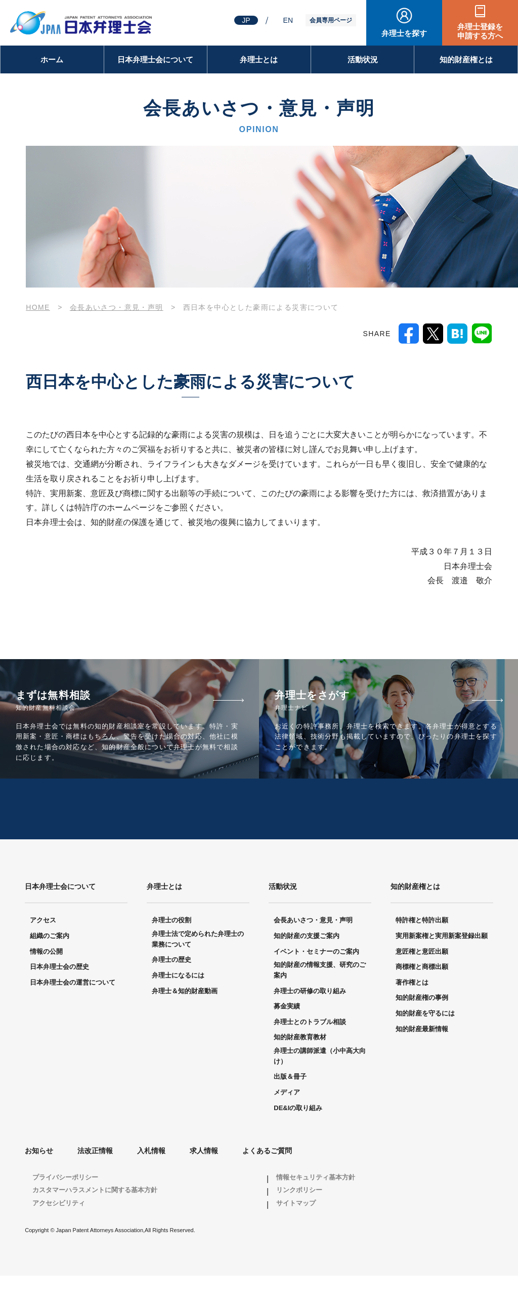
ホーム (51, 59)
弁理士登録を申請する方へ (480, 31)
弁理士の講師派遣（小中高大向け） (320, 1082)
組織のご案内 (49, 962)
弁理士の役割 (171, 946)
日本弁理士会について (155, 59)
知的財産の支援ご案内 (306, 962)
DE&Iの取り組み (298, 1133)
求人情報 (204, 1177)
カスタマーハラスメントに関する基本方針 (94, 1216)
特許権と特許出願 (422, 946)
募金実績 (287, 1032)
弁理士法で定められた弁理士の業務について (198, 965)
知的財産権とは (466, 59)
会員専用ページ (331, 20)
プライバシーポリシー (65, 1203)
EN (288, 20)
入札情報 (151, 1177)
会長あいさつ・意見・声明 (313, 946)
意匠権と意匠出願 (422, 977)
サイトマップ (296, 1229)
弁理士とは (259, 59)
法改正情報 (95, 1177)
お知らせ (39, 1177)
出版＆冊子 (290, 1103)
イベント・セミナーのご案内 (316, 977)
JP (246, 20)
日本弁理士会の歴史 (59, 993)
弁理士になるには (178, 1001)
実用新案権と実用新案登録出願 (442, 962)
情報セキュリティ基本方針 (315, 1203)
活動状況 (363, 59)
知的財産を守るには (425, 1039)
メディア (287, 1118)
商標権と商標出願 (422, 993)
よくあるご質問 (267, 1177)
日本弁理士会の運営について (72, 1008)
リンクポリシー (299, 1216)
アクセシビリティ (58, 1229)
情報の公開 (46, 977)
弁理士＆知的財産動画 (185, 1017)
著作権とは (412, 1008)
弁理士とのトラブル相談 (310, 1047)
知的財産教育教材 (300, 1063)
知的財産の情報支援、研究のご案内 (320, 996)
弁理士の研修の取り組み (310, 1017)
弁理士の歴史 (171, 986)
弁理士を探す (404, 33)
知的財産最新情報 (422, 1055)
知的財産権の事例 (422, 1024)
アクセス (43, 946)
